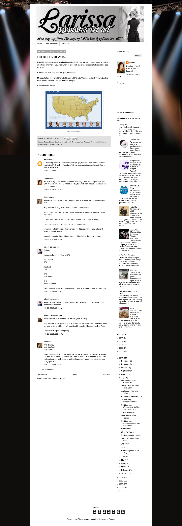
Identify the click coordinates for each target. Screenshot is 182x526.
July (123, 378)
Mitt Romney (73, 142)
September (125, 371)
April (123, 463)
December (125, 361)
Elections (58, 142)
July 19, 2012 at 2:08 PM (53, 190)
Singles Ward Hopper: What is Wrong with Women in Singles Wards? (135, 166)
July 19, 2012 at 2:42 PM (53, 239)
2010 (121, 481)
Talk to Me (65, 44)
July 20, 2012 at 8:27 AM (53, 292)
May (123, 460)
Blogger (112, 519)
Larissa (47, 178)
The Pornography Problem (131, 435)
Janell (46, 197)
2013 (121, 355)
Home (39, 44)
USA (57, 144)
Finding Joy (123, 125)
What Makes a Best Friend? (131, 397)
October (124, 368)
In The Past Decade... (127, 255)
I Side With (46, 73)
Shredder (133, 270)
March (124, 467)
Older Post (106, 375)
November (125, 364)
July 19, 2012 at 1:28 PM (53, 171)
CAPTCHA (125, 444)
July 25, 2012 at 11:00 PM (53, 334)
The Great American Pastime (128, 417)
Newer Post (42, 375)
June (123, 457)
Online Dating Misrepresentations (129, 401)
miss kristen (49, 247)
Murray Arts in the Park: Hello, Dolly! (130, 387)
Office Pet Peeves (128, 432)
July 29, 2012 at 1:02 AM (53, 365)
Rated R (124, 447)
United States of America (46, 144)
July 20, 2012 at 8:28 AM (53, 308)
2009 (121, 484)
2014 (121, 351)
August (124, 374)
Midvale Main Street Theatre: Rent (128, 381)
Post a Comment (47, 370)
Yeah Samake (126, 429)
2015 (121, 348)
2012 (121, 358)
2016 (121, 345)
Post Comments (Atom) (56, 379)
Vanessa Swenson (51, 316)
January (124, 473)
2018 (121, 338)
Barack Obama (49, 142)
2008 (121, 487)
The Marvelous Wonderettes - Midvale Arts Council (130, 423)
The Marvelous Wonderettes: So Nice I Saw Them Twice (130, 407)
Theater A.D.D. (136, 140)
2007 (121, 491)
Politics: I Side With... (129, 413)
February (125, 470)
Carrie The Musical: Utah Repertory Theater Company (135, 234)
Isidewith (65, 142)
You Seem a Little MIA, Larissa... (129, 392)
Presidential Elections (98, 142)
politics (80, 142)
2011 (121, 478)
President (87, 142)
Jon (45, 342)
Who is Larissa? (52, 44)
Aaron (46, 159)
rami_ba (95, 519)
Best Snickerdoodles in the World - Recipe (136, 311)
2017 (121, 342)
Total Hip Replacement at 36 (135, 209)
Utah (61, 144)
